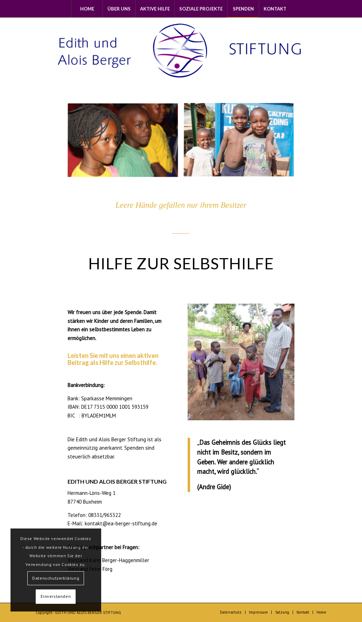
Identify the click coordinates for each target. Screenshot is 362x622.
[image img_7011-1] (241, 143)
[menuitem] (87, 9)
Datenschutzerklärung (55, 578)
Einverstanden (56, 596)
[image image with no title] (125, 143)
